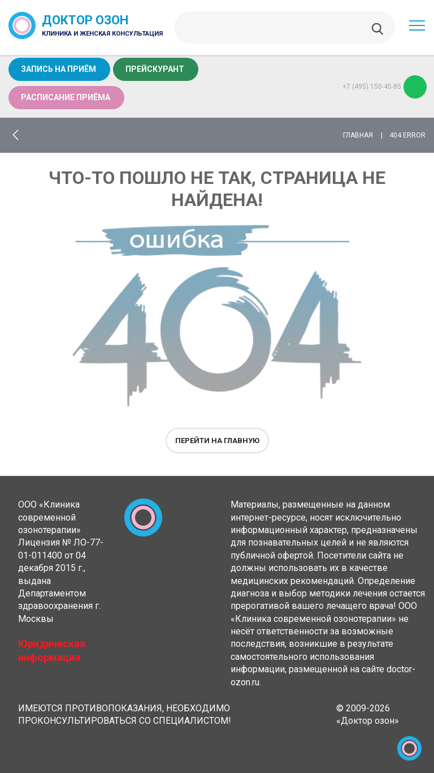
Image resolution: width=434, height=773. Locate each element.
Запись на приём (58, 69)
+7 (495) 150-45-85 (384, 86)
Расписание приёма (65, 97)
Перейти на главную (217, 440)
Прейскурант (154, 69)
